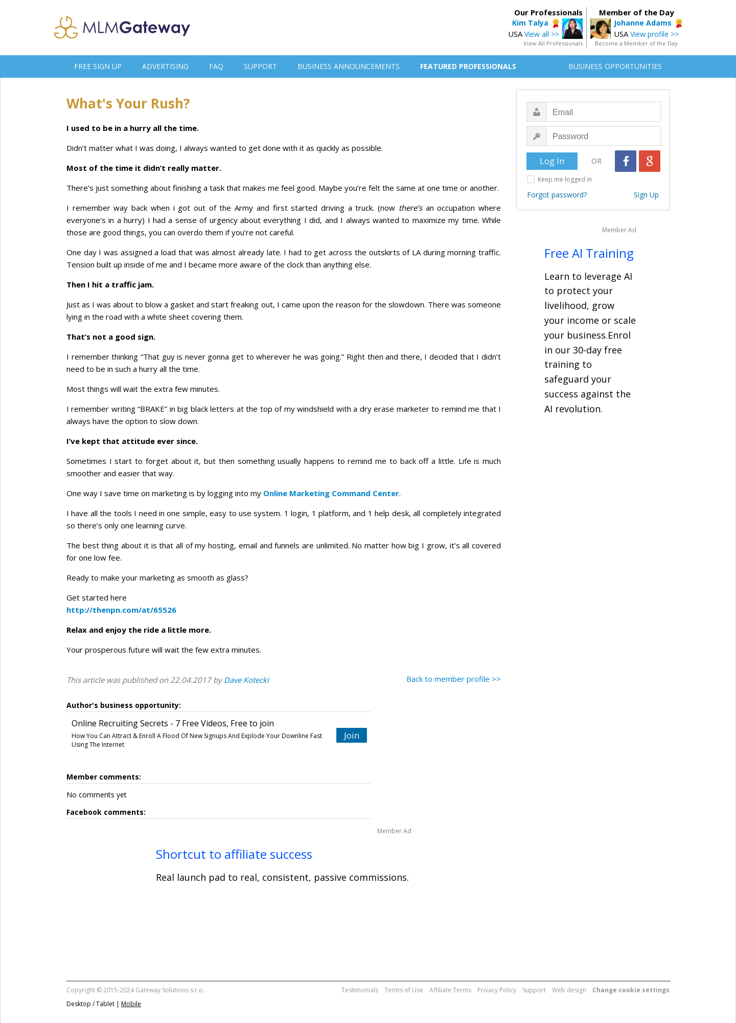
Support (534, 990)
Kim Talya (530, 23)
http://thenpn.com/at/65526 (121, 610)
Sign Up (646, 194)
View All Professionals (553, 43)
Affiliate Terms (450, 990)
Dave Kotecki (246, 680)
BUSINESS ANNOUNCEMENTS (348, 66)
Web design (569, 990)
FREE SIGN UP (98, 66)
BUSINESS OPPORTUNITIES (615, 66)
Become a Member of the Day (636, 43)
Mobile (131, 1003)
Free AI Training (589, 252)
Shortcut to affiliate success (234, 854)
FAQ (216, 66)
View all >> (541, 34)
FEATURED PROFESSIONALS (468, 66)
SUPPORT (260, 66)
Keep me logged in (565, 179)
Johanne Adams (643, 23)
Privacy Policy (496, 990)
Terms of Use (403, 990)
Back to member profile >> (453, 679)
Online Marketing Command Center (331, 493)
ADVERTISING (165, 66)
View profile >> (654, 34)
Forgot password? (557, 194)
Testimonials (359, 990)
